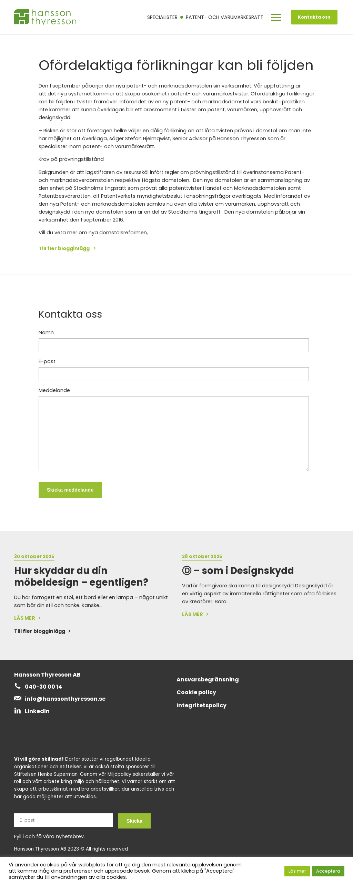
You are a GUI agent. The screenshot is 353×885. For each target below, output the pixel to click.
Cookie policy (196, 692)
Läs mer (297, 871)
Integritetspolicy (201, 705)
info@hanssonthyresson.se (65, 699)
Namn (46, 332)
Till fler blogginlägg (65, 248)
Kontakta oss (314, 17)
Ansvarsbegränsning (207, 679)
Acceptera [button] (328, 871)
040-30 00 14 (43, 687)
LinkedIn (37, 711)
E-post (47, 361)
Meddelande (54, 390)
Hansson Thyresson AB (47, 675)
